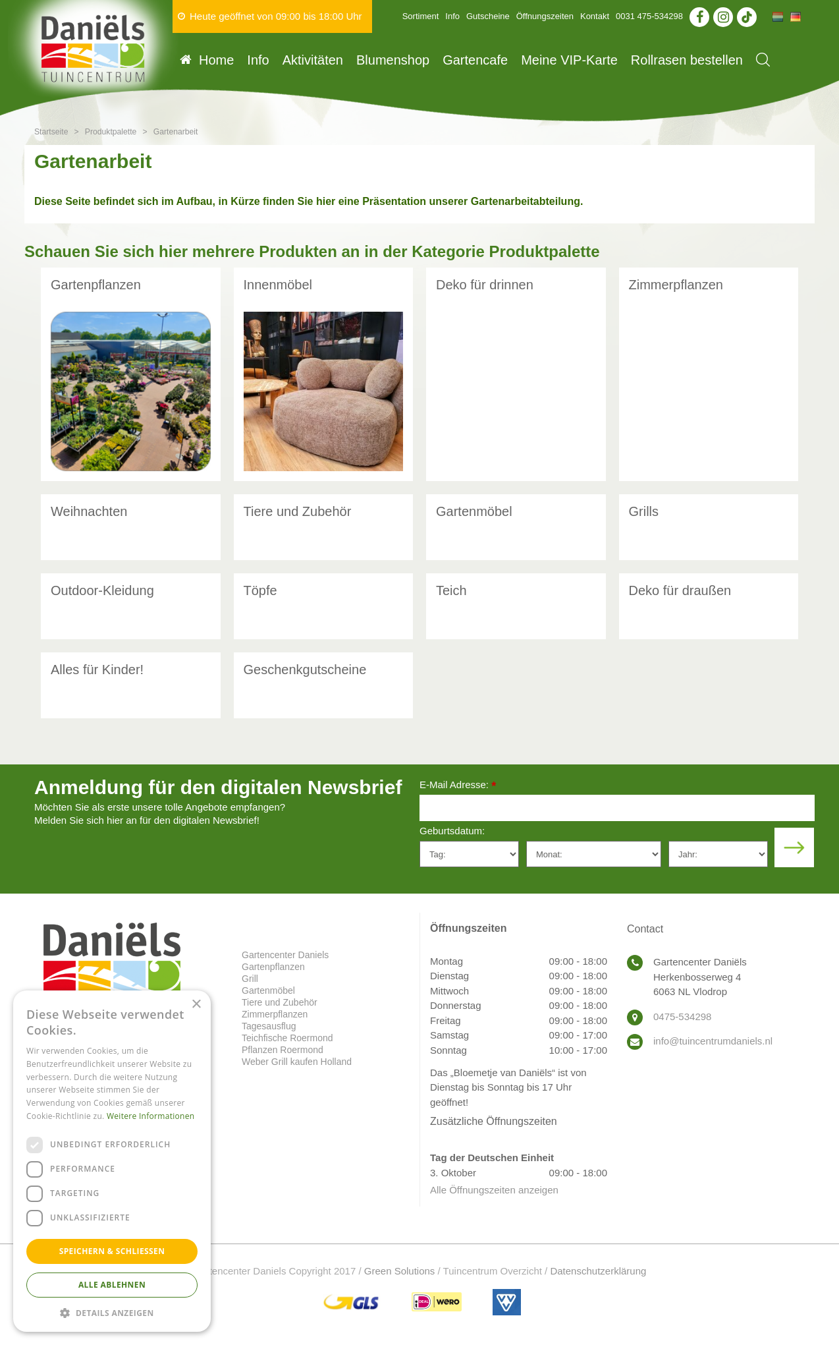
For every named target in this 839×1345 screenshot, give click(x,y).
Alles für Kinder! (97, 669)
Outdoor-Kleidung (102, 590)
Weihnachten (89, 511)
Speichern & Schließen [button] (112, 1251)
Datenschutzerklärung (598, 1270)
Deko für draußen (680, 590)
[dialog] (112, 1161)
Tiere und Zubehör (298, 511)
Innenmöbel (278, 284)
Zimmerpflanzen (676, 284)
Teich (451, 590)
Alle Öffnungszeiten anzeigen (494, 1189)
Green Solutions (399, 1270)
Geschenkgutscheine (305, 669)
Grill (250, 978)
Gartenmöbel (474, 511)
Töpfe (260, 590)
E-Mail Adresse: (458, 786)
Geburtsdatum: (452, 830)
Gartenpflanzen (96, 284)
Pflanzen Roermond (282, 1050)
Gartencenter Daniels (285, 955)
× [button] (196, 1005)
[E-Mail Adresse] (617, 808)
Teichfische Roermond (287, 1038)
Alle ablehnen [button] (112, 1284)
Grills (644, 511)
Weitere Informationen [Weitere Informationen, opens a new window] (151, 1116)
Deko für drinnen (484, 284)
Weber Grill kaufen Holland (297, 1061)
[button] (112, 1312)
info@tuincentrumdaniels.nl (712, 1040)
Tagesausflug (269, 1026)
